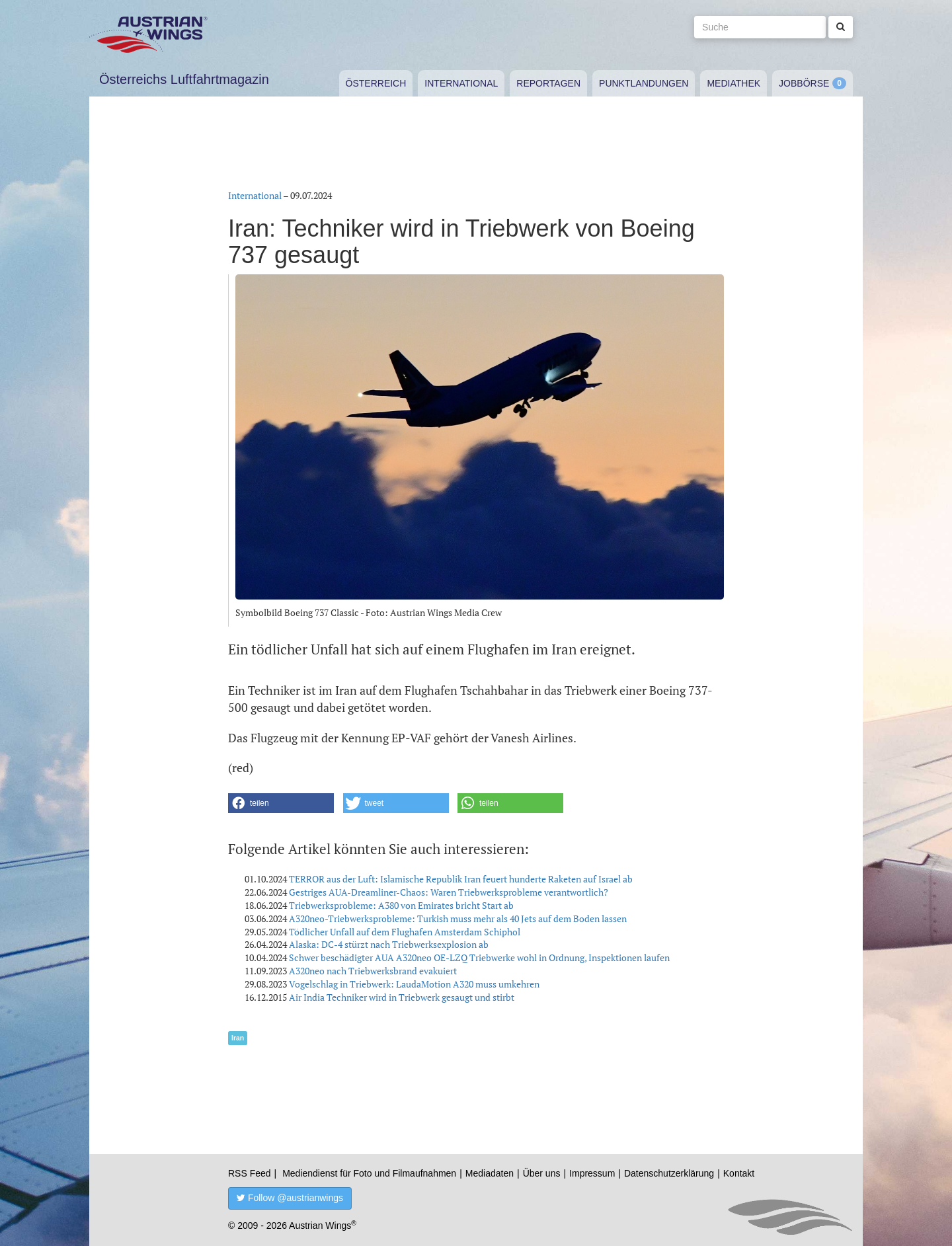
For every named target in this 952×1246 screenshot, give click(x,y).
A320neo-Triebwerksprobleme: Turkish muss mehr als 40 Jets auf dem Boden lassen (458, 918)
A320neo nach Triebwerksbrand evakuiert (373, 970)
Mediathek (733, 83)
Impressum (592, 1173)
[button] (281, 803)
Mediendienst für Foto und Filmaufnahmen (369, 1173)
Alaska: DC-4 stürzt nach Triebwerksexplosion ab (389, 944)
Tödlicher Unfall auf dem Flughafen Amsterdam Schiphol (404, 931)
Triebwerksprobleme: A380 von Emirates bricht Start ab (401, 905)
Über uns (542, 1173)
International (461, 83)
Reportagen (548, 83)
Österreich (376, 83)
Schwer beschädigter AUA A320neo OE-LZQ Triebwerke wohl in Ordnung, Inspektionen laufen (479, 957)
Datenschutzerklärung (669, 1173)
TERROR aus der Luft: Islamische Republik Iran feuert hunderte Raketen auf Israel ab (461, 879)
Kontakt (738, 1173)
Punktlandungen (643, 83)
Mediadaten (489, 1173)
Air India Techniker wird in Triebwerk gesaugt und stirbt (401, 997)
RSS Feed (249, 1173)
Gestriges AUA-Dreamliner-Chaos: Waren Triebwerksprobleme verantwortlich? (448, 892)
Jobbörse (804, 83)
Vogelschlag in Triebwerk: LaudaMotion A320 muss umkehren (414, 984)
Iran (237, 1038)
